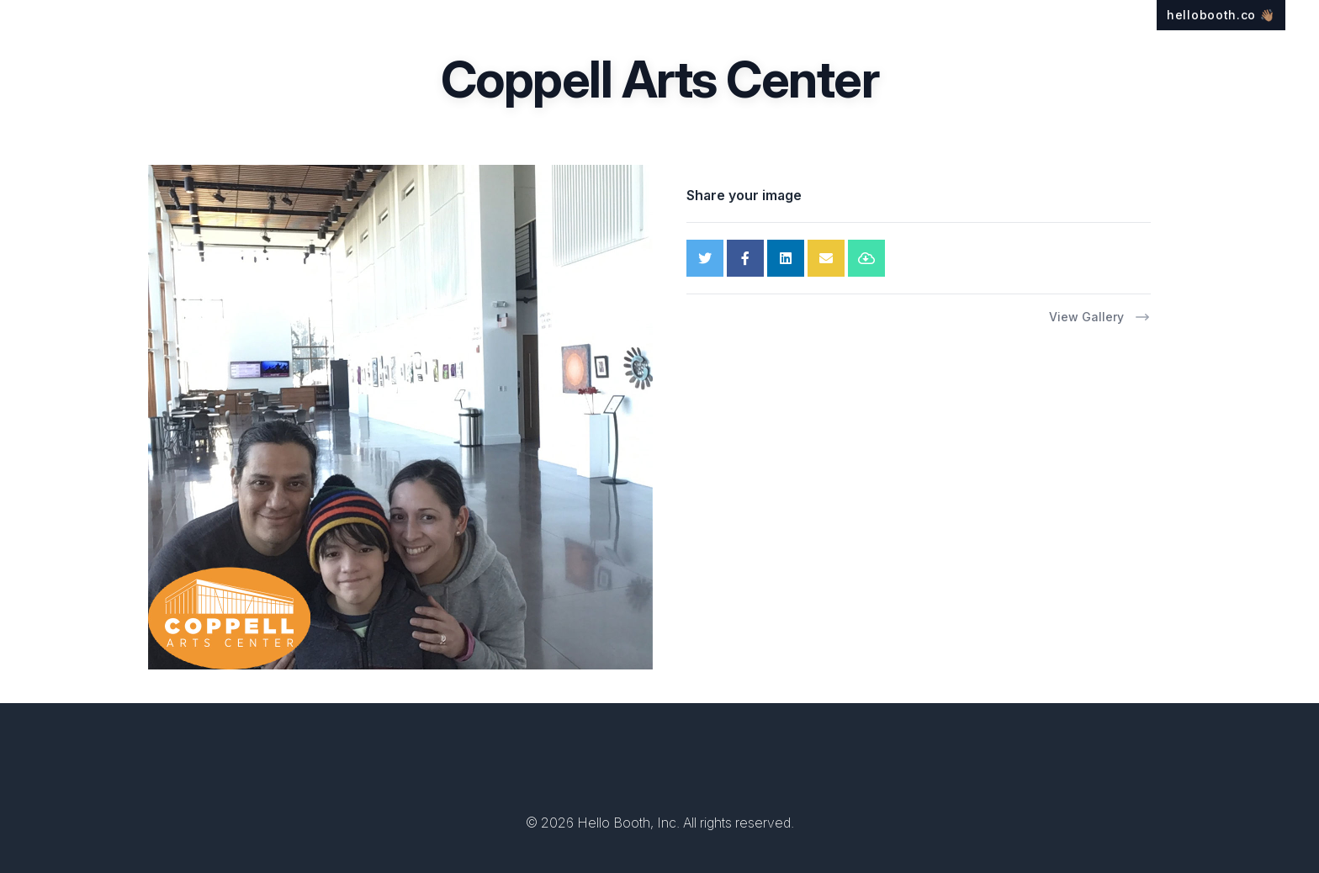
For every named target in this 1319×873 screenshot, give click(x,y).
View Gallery (1100, 317)
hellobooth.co (1221, 15)
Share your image (744, 195)
